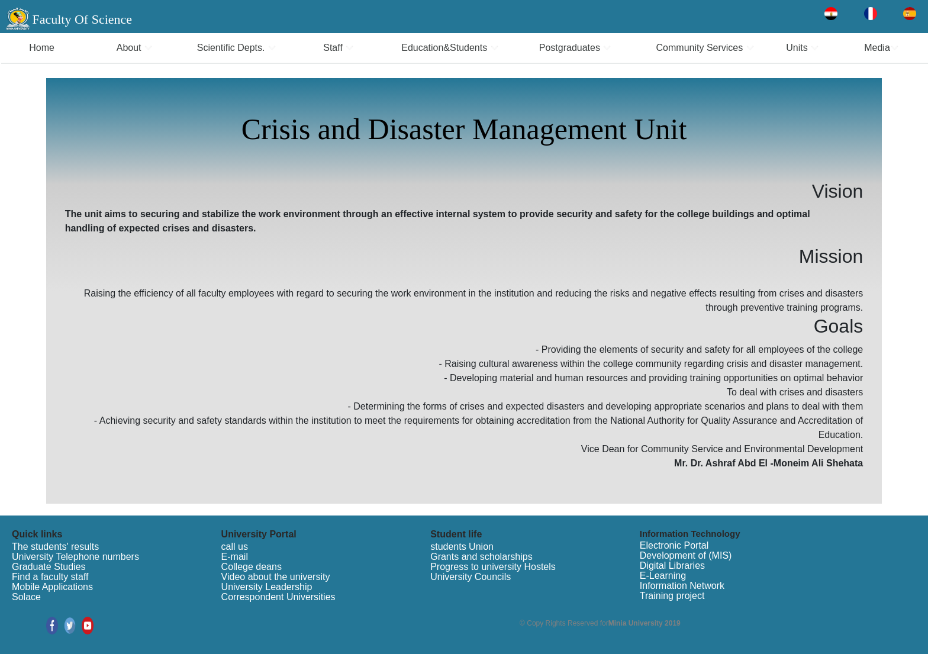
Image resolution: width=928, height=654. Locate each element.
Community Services (705, 48)
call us (234, 547)
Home (41, 48)
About (135, 48)
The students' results (55, 547)
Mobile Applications (52, 587)
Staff (338, 48)
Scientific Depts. (236, 48)
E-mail (234, 557)
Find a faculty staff (50, 577)
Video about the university (275, 577)
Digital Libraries (672, 565)
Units (802, 48)
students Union (462, 547)
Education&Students (449, 48)
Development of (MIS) (686, 555)
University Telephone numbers (75, 557)
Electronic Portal (674, 545)
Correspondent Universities (278, 597)
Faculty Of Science (82, 19)
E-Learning (663, 576)
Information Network (682, 586)
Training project (672, 596)
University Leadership (266, 587)
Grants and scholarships (481, 557)
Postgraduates (575, 48)
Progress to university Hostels (493, 567)
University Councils (470, 577)
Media (881, 48)
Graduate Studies (49, 567)
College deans (251, 567)
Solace (26, 597)
